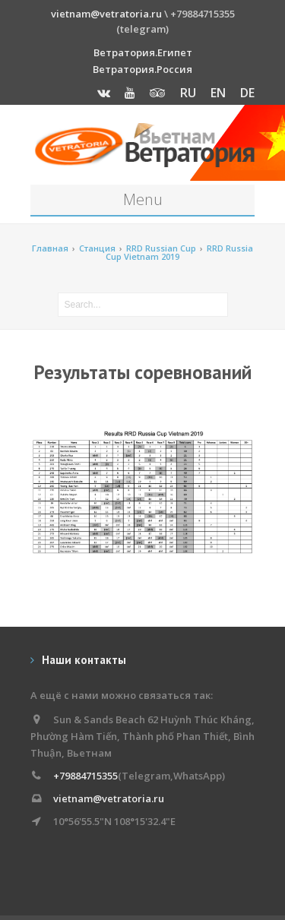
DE (247, 92)
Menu (143, 199)
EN (218, 92)
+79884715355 (85, 775)
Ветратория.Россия (142, 69)
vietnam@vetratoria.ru (106, 14)
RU (188, 92)
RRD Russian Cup (161, 248)
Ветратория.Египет (142, 52)
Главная (50, 248)
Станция (97, 248)
